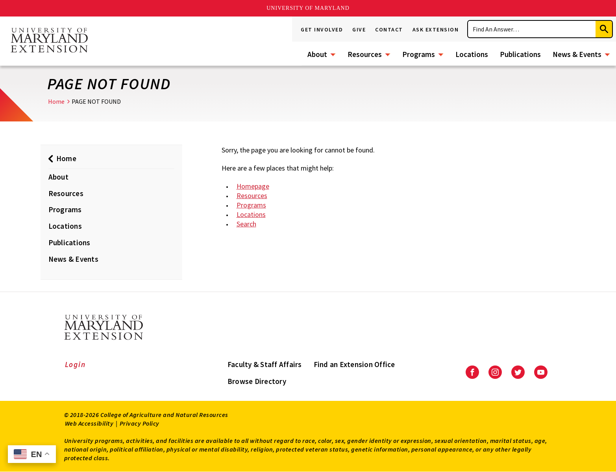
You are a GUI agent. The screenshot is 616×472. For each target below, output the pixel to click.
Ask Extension (436, 29)
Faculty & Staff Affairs (265, 364)
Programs (418, 54)
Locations (471, 54)
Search (246, 223)
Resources (365, 54)
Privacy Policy (139, 423)
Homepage (253, 186)
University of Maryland (308, 8)
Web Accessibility (89, 423)
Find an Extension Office (354, 364)
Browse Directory (257, 381)
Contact (389, 29)
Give (359, 29)
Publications (520, 54)
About (317, 54)
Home (56, 101)
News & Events (577, 54)
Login (75, 364)
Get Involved (322, 29)
